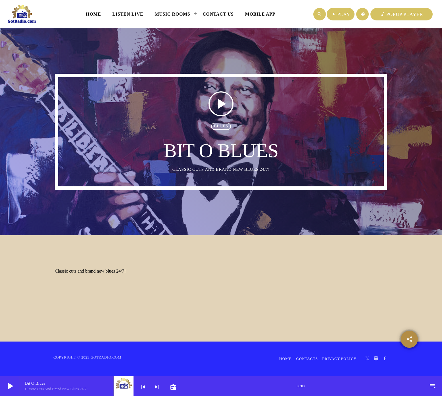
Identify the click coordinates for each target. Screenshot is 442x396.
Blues (221, 126)
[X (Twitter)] (367, 358)
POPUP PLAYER (401, 14)
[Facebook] (385, 358)
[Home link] (22, 14)
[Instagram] (376, 358)
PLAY (340, 14)
